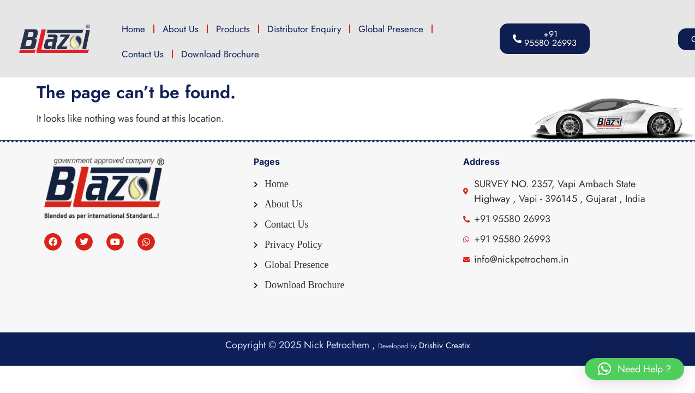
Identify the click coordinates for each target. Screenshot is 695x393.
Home (133, 28)
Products (233, 28)
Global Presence (390, 28)
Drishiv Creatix (444, 346)
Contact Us (143, 54)
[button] (645, 39)
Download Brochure (220, 54)
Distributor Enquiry (304, 28)
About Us (181, 28)
